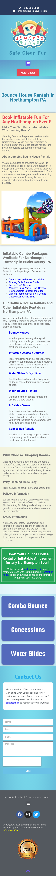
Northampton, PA (32, 569)
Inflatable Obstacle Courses (26, 353)
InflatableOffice (10, 830)
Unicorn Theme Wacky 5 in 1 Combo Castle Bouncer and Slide (27, 295)
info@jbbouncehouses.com (32, 10)
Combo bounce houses (21, 279)
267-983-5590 (31, 7)
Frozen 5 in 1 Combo (20, 285)
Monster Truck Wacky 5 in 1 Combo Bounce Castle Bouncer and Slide (27, 289)
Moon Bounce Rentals (23, 391)
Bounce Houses (19, 332)
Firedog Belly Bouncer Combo (24, 282)
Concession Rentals (21, 428)
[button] (28, 63)
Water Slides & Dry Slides (25, 373)
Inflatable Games (20, 405)
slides (41, 279)
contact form (12, 702)
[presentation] (22, 761)
